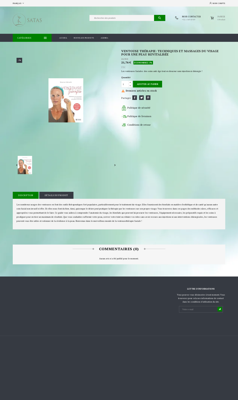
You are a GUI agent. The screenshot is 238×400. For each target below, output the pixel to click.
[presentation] (202, 321)
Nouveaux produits (84, 38)
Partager (134, 97)
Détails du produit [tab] (56, 195)
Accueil (63, 38)
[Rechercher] (127, 18)
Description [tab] (25, 195)
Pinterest (148, 97)
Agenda (104, 38)
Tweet (141, 97)
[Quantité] (125, 84)
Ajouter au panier (147, 84)
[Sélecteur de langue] (19, 3)
